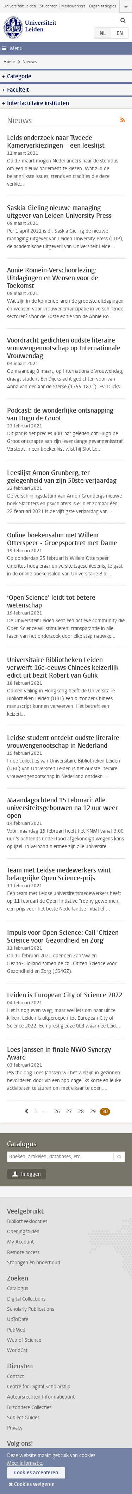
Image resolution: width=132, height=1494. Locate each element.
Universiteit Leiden (20, 6)
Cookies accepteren (36, 1472)
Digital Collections (26, 1299)
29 (94, 1111)
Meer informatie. (25, 1463)
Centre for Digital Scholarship (38, 1386)
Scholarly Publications (30, 1309)
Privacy (15, 1428)
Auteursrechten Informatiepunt (41, 1397)
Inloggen (31, 1174)
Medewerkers (73, 6)
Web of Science (24, 1340)
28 (82, 1111)
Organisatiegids (102, 6)
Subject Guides (23, 1417)
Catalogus (22, 1144)
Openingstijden (23, 1231)
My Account (20, 1242)
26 (58, 1111)
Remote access (23, 1252)
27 (70, 1111)
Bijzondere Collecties (29, 1407)
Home (9, 61)
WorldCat (17, 1350)
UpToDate (17, 1319)
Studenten (48, 6)
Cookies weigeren (34, 1484)
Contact (15, 1376)
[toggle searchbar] (122, 20)
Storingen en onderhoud (33, 1262)
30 (106, 1111)
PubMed (16, 1330)
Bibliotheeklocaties (27, 1221)
